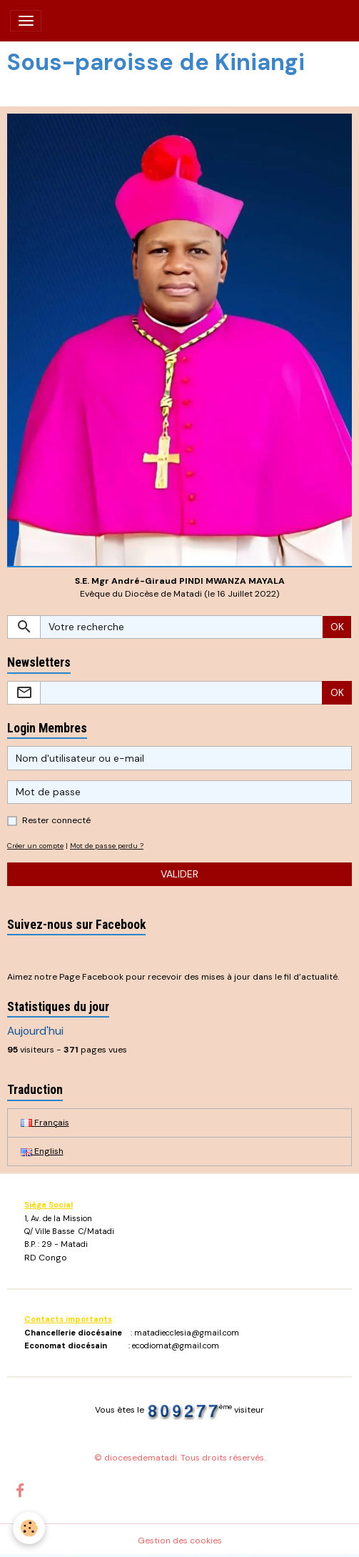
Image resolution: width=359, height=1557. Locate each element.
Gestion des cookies (180, 1540)
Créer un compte (35, 845)
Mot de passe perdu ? (106, 845)
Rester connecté (56, 820)
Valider (179, 873)
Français (45, 1122)
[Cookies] (29, 1528)
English (42, 1151)
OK (337, 626)
